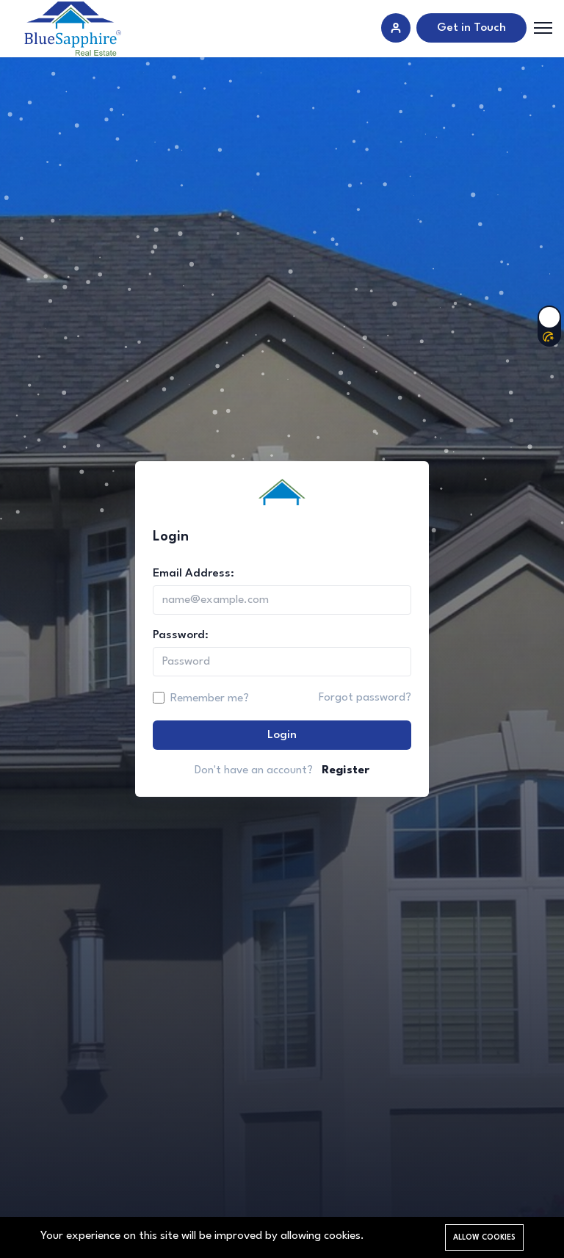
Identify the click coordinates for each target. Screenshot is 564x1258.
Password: (181, 635)
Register (345, 770)
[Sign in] (396, 28)
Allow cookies (484, 1237)
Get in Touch (471, 28)
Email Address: (193, 573)
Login (282, 735)
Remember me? (209, 698)
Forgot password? (365, 698)
